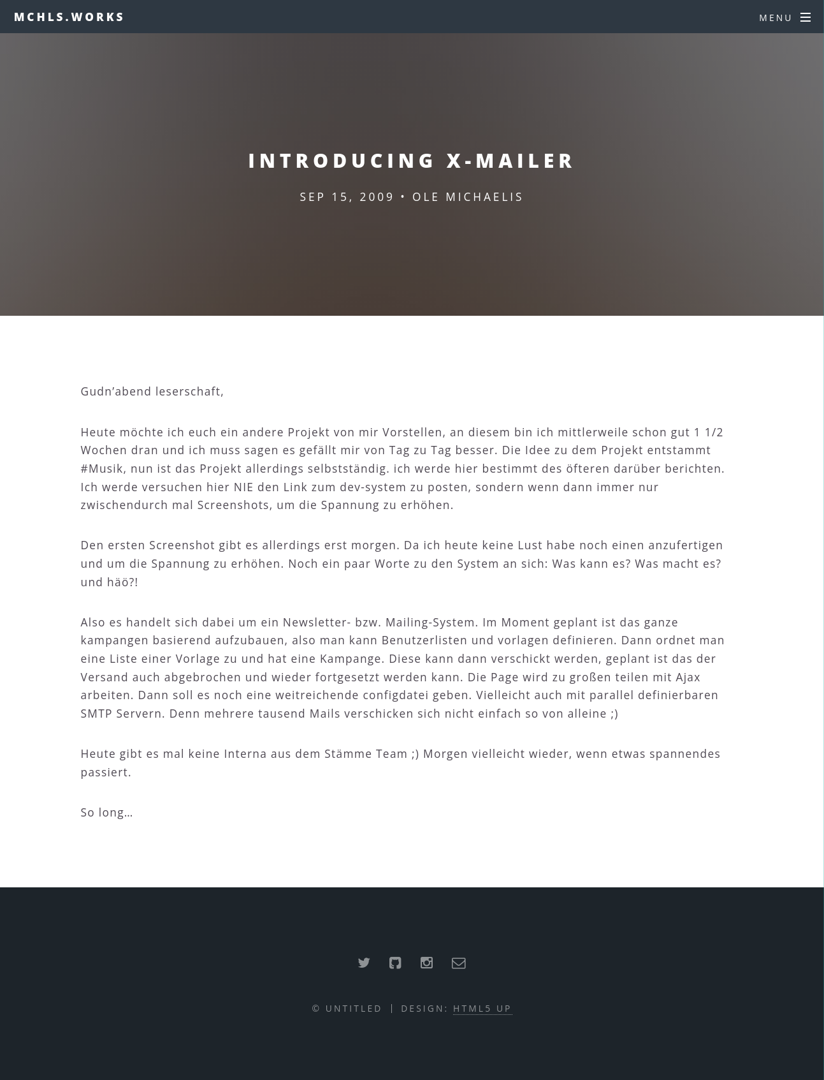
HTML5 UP (482, 1008)
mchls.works (70, 16)
